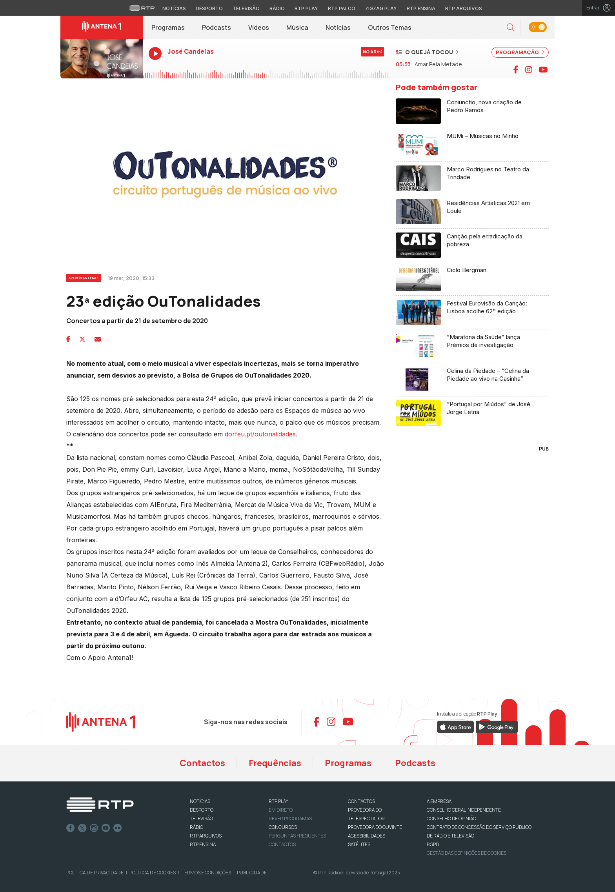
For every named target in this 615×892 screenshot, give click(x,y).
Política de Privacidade (95, 872)
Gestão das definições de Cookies (466, 853)
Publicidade (252, 872)
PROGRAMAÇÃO (520, 52)
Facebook (70, 828)
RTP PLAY (278, 801)
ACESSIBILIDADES (366, 835)
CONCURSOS (283, 827)
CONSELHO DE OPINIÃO (451, 818)
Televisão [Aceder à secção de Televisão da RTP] (246, 8)
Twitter (82, 828)
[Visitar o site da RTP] (142, 8)
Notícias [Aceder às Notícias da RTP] (174, 8)
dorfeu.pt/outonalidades (260, 434)
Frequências (275, 763)
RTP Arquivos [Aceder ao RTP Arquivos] (463, 8)
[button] (511, 27)
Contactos (202, 763)
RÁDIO (196, 827)
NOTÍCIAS (200, 801)
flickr (117, 828)
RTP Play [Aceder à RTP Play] (306, 8)
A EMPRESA (439, 801)
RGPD (433, 844)
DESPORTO (201, 810)
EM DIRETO (281, 810)
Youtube (106, 828)
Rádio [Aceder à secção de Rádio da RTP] (277, 8)
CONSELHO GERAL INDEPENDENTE (464, 810)
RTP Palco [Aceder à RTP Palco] (341, 8)
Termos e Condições (206, 872)
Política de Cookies (152, 872)
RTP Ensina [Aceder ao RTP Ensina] (421, 8)
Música (297, 27)
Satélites (359, 844)
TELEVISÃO (201, 818)
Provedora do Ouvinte (375, 827)
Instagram (94, 828)
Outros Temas (389, 27)
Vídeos (258, 27)
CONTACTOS (361, 801)
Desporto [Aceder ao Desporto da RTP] (209, 8)
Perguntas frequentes (297, 835)
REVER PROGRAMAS (290, 818)
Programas (168, 27)
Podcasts (216, 27)
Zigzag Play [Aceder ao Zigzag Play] (381, 8)
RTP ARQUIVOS (206, 835)
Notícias (338, 27)
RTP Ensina (203, 844)
